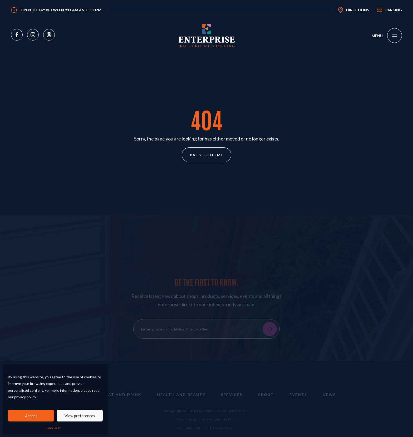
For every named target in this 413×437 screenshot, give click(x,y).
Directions (357, 10)
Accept (31, 415)
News (329, 398)
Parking (393, 10)
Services (231, 398)
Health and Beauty (181, 398)
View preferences (80, 415)
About (266, 398)
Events (298, 398)
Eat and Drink (123, 398)
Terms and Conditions (192, 431)
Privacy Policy (53, 427)
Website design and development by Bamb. (206, 423)
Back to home (206, 155)
